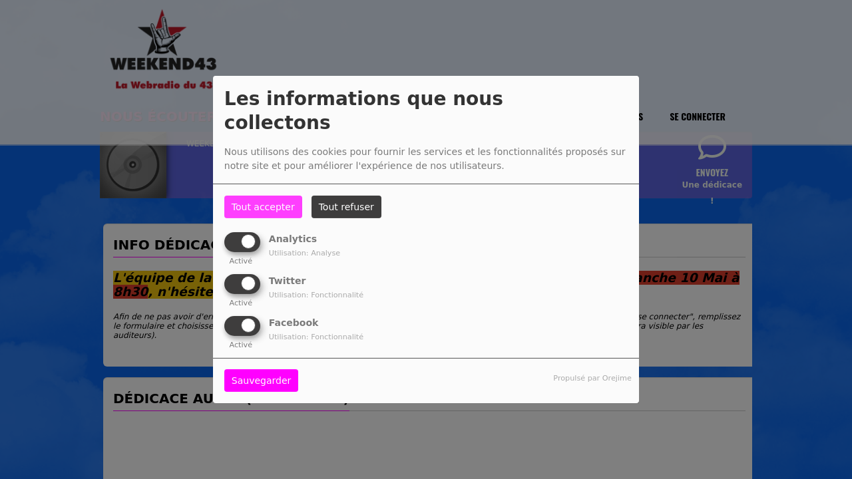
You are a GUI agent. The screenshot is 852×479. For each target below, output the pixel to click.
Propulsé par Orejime (592, 378)
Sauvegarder (261, 380)
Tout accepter (263, 207)
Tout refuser (346, 207)
